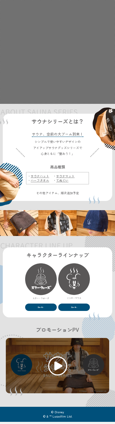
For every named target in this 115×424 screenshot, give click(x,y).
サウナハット (40, 176)
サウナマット (65, 176)
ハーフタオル (40, 180)
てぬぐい (62, 180)
